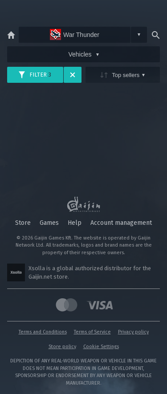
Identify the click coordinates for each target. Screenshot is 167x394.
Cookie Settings (101, 346)
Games (49, 223)
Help (74, 223)
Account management (121, 223)
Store (23, 223)
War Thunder (74, 34)
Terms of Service (92, 332)
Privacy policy (133, 332)
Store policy (62, 346)
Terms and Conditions (43, 332)
